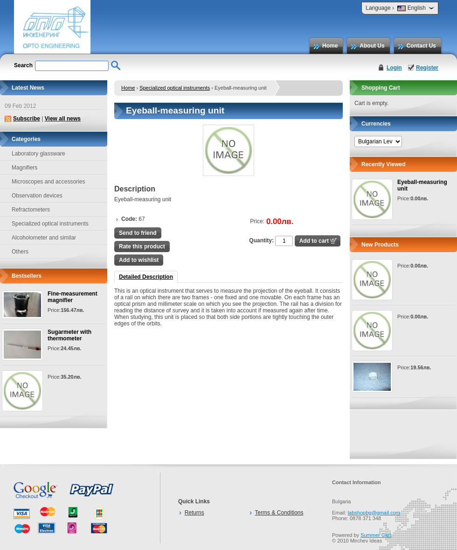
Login (394, 67)
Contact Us (421, 45)
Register (427, 67)
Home (330, 45)
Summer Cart (375, 535)
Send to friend (138, 233)
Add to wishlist (139, 260)
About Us (372, 45)
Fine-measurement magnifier (72, 296)
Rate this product (142, 246)
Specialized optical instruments (174, 88)
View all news (63, 118)
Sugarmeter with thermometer (69, 335)
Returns (194, 512)
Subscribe (26, 118)
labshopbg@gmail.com (374, 512)
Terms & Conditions (279, 512)
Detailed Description (146, 277)
